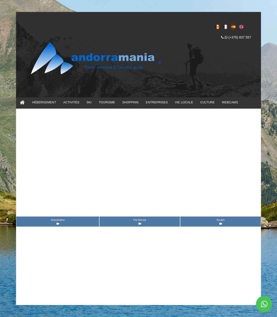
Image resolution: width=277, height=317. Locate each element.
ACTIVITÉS (71, 102)
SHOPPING (130, 102)
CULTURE (207, 102)
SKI (89, 102)
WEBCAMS (230, 102)
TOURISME (107, 102)
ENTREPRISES (157, 102)
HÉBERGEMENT (44, 102)
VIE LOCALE (184, 102)
